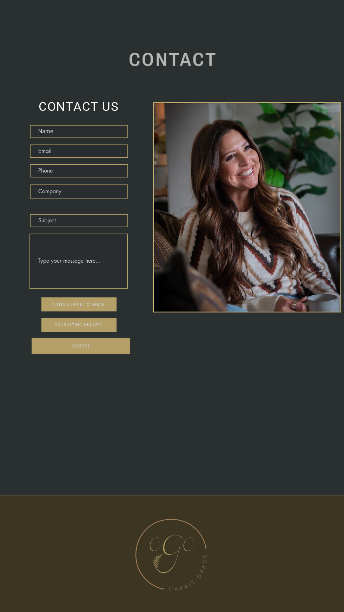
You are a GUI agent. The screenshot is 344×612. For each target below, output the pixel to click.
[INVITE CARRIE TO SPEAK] (79, 304)
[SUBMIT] (81, 346)
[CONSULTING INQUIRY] (79, 325)
